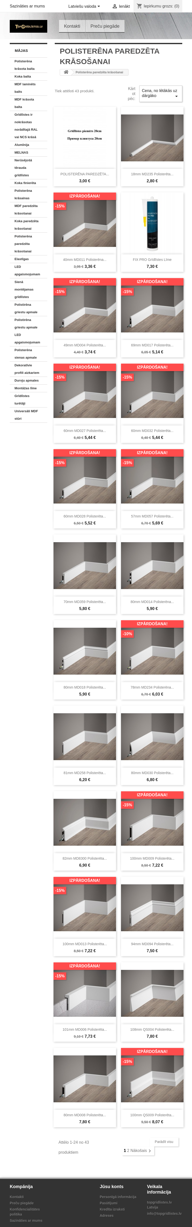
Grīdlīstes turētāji (22, 399)
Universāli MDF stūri (26, 414)
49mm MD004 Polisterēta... (85, 345)
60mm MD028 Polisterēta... (85, 516)
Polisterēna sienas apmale (25, 353)
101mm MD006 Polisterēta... (84, 1029)
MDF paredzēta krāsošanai (26, 209)
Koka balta (22, 76)
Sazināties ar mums (27, 6)
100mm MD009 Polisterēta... (152, 858)
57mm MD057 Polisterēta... (152, 516)
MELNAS (21, 152)
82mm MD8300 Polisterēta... (84, 858)
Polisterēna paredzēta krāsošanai (23, 243)
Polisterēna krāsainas (23, 194)
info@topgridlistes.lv (164, 1214)
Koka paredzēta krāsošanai (26, 224)
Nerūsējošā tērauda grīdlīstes (23, 167)
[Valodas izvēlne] (85, 7)
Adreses (107, 1216)
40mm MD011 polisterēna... (84, 260)
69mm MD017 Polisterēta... (152, 345)
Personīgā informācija (118, 1197)
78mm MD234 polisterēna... (152, 687)
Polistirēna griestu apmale (26, 308)
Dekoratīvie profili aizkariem (26, 369)
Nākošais (141, 1150)
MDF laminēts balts (25, 88)
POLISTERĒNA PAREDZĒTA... (84, 174)
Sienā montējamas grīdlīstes (24, 289)
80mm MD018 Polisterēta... (85, 687)
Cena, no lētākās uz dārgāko (161, 94)
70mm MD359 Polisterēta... (85, 602)
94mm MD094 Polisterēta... (152, 944)
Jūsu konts (112, 1186)
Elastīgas (21, 259)
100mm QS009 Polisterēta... (152, 1115)
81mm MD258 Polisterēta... (85, 773)
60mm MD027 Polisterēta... (85, 431)
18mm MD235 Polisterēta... (152, 174)
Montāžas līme (25, 388)
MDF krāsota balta (24, 103)
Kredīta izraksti (112, 1209)
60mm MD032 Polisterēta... (152, 431)
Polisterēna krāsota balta (24, 65)
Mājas (21, 50)
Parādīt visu (164, 1142)
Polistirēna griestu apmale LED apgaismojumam (27, 331)
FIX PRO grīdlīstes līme (152, 260)
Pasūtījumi (109, 1203)
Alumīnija (21, 145)
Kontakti (72, 26)
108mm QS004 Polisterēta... (152, 1029)
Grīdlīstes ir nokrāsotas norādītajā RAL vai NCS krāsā (26, 126)
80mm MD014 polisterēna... (152, 602)
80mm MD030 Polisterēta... (152, 773)
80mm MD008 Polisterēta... (85, 1115)
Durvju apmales (26, 380)
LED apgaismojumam (27, 270)
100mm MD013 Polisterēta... (84, 944)
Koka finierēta (25, 183)
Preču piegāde (105, 26)
